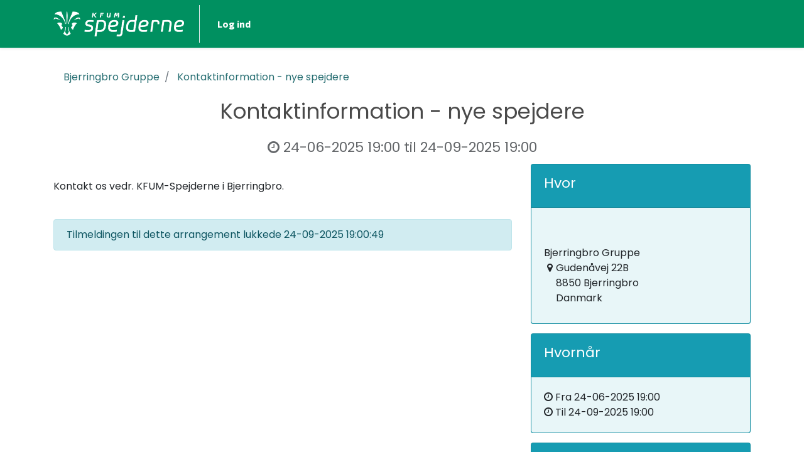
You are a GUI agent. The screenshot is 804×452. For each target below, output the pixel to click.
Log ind (234, 24)
